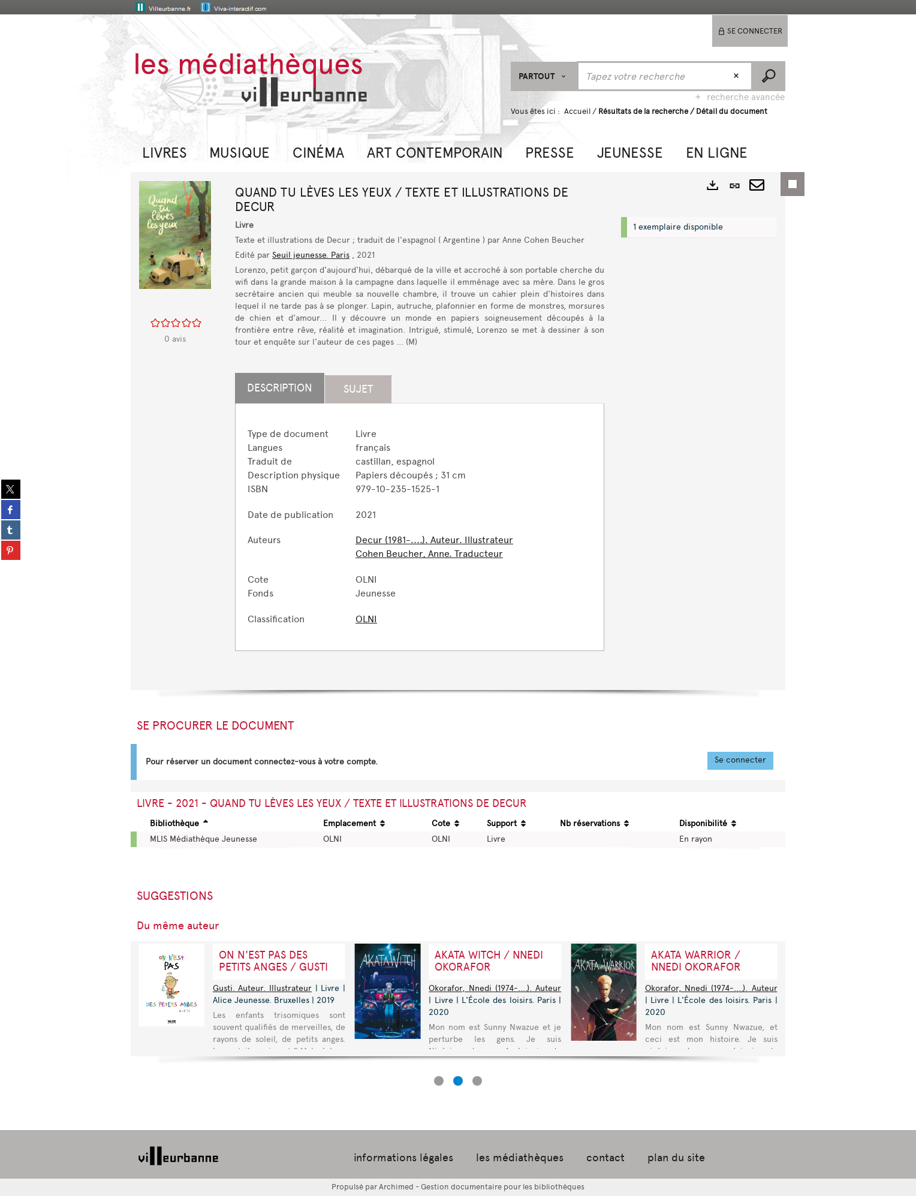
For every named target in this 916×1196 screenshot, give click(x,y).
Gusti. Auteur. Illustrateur (262, 988)
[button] (164, 151)
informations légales (403, 1157)
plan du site (676, 1157)
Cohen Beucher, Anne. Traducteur (429, 553)
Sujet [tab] (358, 389)
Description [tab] (279, 387)
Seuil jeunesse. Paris (310, 255)
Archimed (396, 1186)
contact (605, 1157)
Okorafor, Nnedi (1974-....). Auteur (495, 988)
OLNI (366, 619)
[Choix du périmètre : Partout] (544, 76)
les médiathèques (520, 1157)
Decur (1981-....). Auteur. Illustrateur (434, 540)
